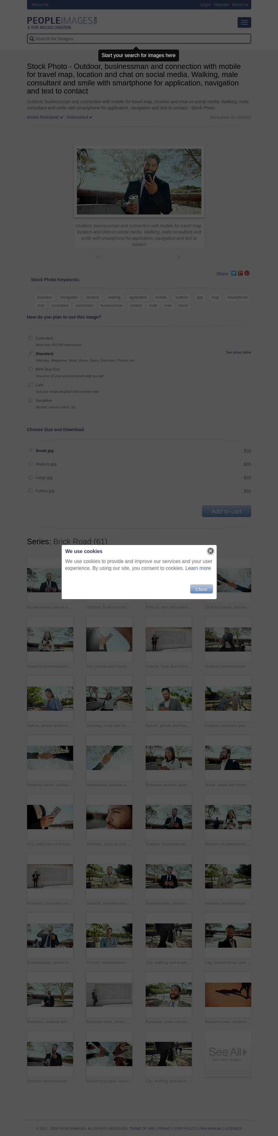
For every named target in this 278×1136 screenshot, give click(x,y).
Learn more (198, 568)
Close (201, 589)
